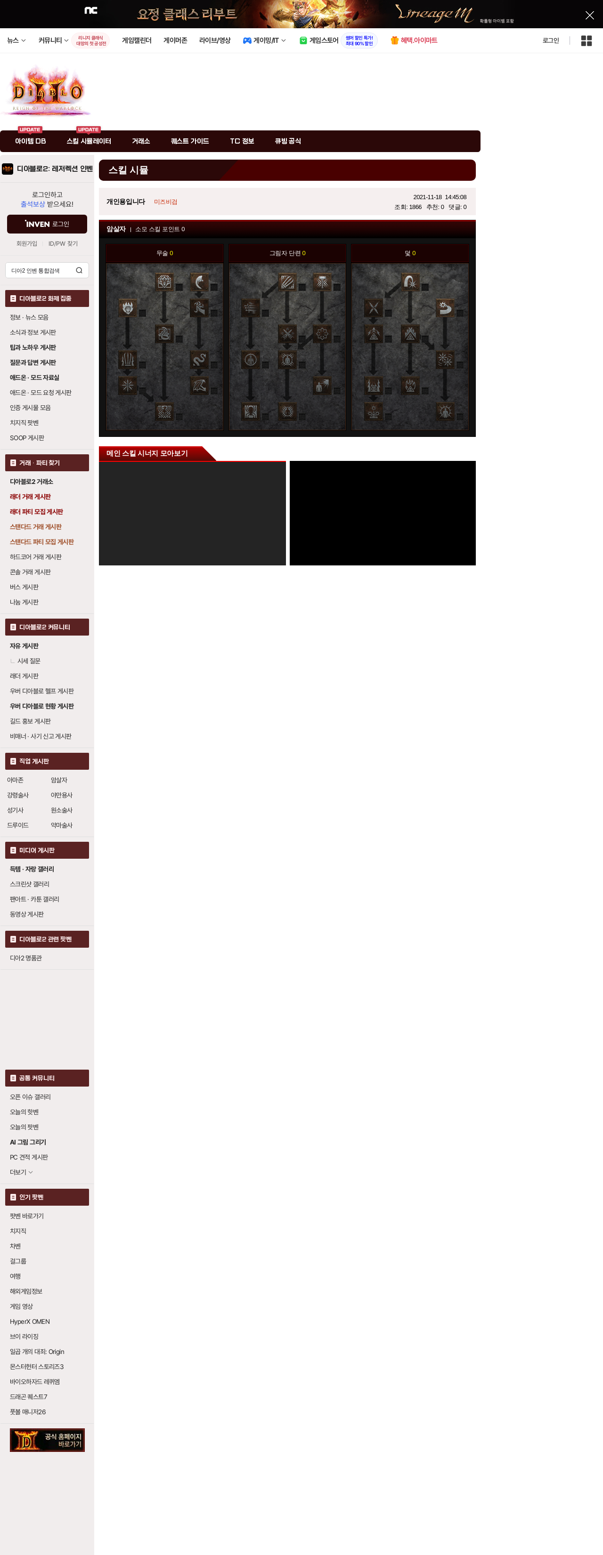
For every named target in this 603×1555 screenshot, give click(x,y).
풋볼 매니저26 (28, 1412)
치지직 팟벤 (24, 423)
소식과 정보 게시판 (33, 332)
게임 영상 (21, 1306)
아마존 (15, 780)
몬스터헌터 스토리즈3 (37, 1366)
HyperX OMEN (29, 1321)
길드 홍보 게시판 (30, 721)
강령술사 (18, 795)
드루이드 (18, 825)
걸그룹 (18, 1261)
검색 (79, 270)
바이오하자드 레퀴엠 (35, 1382)
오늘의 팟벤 (24, 1127)
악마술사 (62, 825)
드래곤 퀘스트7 (28, 1397)
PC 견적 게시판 (29, 1157)
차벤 (15, 1246)
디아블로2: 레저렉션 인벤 (55, 169)
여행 (15, 1276)
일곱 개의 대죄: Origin (37, 1351)
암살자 (59, 780)
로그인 (551, 40)
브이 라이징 (24, 1336)
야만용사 (62, 795)
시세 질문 (25, 661)
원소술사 (62, 810)
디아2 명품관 (26, 958)
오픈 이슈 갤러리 (30, 1097)
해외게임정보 (26, 1291)
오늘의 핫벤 (24, 1112)
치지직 (18, 1231)
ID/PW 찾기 (63, 243)
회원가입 (26, 243)
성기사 (15, 810)
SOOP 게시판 (27, 438)
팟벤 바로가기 (27, 1216)
